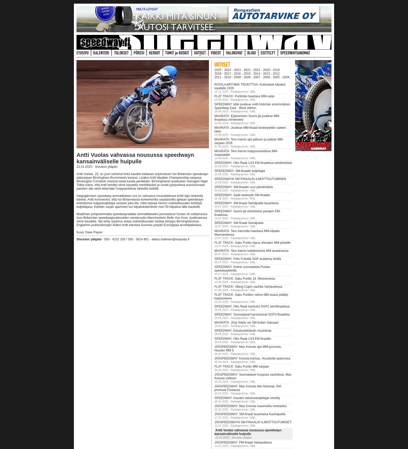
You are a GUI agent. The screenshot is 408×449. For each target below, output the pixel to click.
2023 (237, 70)
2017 (227, 73)
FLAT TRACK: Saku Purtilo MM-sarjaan (241, 366)
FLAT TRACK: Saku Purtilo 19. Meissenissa (244, 278)
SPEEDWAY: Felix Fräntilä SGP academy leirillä (247, 259)
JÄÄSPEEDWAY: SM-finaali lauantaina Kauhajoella (249, 414)
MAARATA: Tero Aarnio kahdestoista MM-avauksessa (251, 251)
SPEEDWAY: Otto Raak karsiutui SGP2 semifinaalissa (252, 306)
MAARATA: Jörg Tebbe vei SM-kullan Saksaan (246, 322)
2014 (256, 73)
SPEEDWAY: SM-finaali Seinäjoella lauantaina (246, 203)
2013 (266, 73)
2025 (217, 70)
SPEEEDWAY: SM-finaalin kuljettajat (239, 171)
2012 (276, 73)
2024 (227, 70)
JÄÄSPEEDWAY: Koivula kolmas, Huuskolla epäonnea (252, 358)
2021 (256, 70)
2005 (276, 77)
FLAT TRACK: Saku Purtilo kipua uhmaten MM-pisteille (252, 243)
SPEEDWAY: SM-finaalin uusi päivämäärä (243, 187)
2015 (247, 73)
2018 (217, 73)
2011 (217, 77)
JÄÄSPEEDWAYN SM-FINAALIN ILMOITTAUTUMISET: (253, 422)
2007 (256, 77)
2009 (237, 77)
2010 (227, 77)
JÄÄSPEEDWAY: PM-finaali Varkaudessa (243, 442)
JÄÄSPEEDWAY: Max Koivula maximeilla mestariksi (250, 406)
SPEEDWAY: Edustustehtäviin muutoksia (242, 330)
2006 (266, 77)
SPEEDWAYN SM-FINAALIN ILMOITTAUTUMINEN (250, 179)
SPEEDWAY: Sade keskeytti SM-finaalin (242, 195)
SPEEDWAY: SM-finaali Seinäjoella (238, 223)
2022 (247, 70)
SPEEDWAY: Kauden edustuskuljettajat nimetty (247, 398)
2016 (237, 73)
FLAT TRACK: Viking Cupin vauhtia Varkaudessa (248, 286)
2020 (266, 70)
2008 (247, 77)
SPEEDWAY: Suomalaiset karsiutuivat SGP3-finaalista (252, 314)
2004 (286, 77)
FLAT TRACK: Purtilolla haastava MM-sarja (244, 96)
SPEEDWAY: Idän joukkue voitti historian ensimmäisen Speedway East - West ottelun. (252, 106)
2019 (276, 70)
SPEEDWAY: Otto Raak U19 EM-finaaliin (242, 339)
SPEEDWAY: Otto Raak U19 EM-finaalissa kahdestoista (253, 163)
